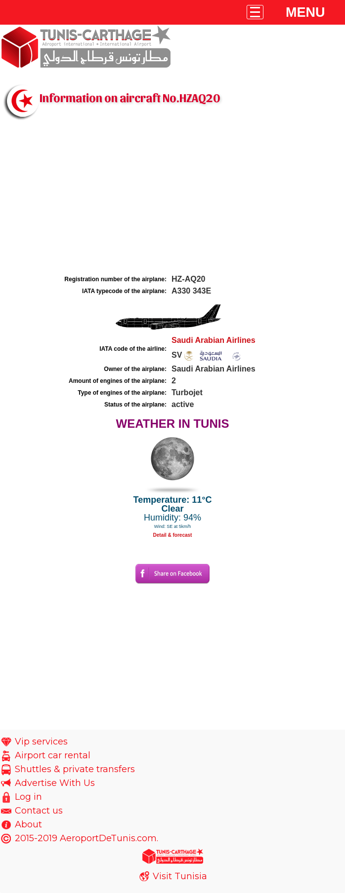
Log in (28, 796)
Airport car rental (52, 755)
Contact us (39, 810)
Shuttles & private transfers (75, 769)
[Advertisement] (172, 199)
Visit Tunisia (180, 876)
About (28, 824)
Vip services (41, 741)
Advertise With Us (55, 783)
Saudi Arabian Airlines (214, 340)
